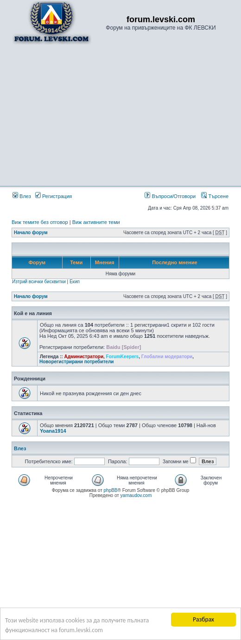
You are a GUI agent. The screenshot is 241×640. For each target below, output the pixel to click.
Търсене (214, 196)
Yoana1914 (53, 431)
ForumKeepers (122, 356)
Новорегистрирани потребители (76, 361)
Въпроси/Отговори (170, 196)
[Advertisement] (120, 115)
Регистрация (53, 196)
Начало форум (31, 232)
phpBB (111, 490)
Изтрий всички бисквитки (39, 281)
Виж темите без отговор (40, 222)
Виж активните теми (96, 222)
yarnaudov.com (136, 495)
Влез (22, 196)
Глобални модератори (167, 356)
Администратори (83, 356)
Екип (75, 281)
